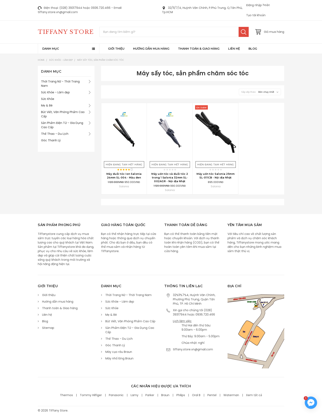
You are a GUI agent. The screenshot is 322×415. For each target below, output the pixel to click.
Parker (149, 395)
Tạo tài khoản (256, 15)
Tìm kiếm (243, 32)
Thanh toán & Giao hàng (199, 48)
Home (41, 60)
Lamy (134, 395)
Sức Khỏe (47, 99)
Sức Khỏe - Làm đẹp (61, 60)
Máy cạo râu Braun (118, 352)
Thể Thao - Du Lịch (54, 134)
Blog (252, 48)
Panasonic (116, 395)
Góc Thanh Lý (51, 140)
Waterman (231, 395)
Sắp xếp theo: (248, 92)
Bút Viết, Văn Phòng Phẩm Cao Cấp (63, 114)
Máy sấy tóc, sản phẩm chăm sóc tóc (100, 60)
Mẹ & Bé (47, 105)
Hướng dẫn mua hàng (151, 48)
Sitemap (48, 328)
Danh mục (50, 48)
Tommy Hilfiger (91, 395)
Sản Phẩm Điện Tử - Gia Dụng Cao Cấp (62, 125)
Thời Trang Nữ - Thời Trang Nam (60, 83)
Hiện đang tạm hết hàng (124, 164)
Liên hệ (234, 48)
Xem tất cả (254, 395)
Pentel (211, 395)
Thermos (66, 395)
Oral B (196, 395)
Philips (180, 395)
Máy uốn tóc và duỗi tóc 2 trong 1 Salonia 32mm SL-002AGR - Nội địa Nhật (169, 177)
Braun (165, 395)
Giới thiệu (116, 48)
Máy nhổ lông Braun (119, 358)
